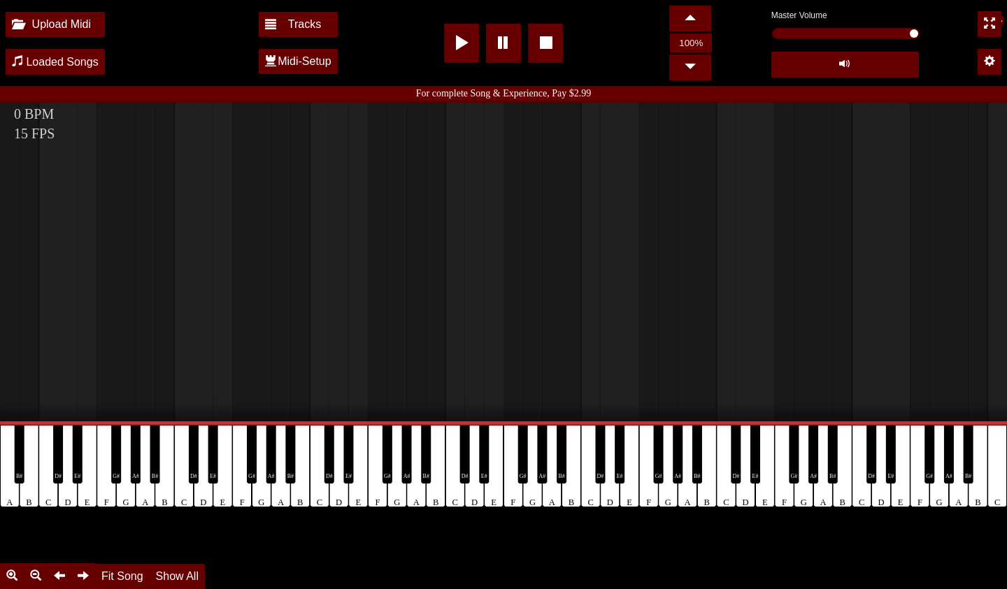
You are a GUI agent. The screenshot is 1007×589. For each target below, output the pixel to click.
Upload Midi (51, 24)
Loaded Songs (55, 62)
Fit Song (122, 576)
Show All (177, 576)
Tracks (293, 24)
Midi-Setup (298, 61)
